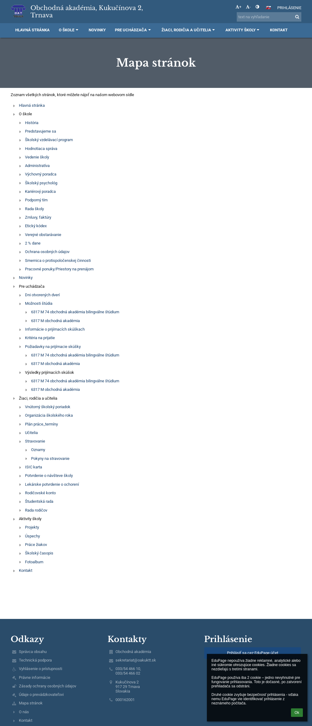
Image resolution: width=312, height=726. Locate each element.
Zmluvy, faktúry (38, 217)
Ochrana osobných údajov (47, 251)
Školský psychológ (41, 183)
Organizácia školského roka (49, 415)
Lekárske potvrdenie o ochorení (52, 484)
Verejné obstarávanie (43, 234)
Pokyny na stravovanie (50, 458)
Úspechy (32, 536)
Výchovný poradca (40, 174)
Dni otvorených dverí (42, 295)
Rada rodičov (36, 510)
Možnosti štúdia (38, 303)
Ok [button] (297, 712)
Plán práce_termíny (41, 424)
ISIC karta (33, 467)
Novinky (26, 277)
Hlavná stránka (32, 105)
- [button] (248, 7)
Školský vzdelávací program (49, 139)
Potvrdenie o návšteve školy (49, 475)
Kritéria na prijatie (40, 337)
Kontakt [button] (279, 30)
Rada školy (34, 209)
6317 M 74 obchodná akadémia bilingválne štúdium (75, 312)
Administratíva (37, 165)
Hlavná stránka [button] (32, 30)
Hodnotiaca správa (41, 148)
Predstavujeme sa (40, 131)
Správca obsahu (33, 651)
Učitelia (31, 432)
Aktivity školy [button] (243, 30)
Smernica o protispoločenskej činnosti (58, 260)
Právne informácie (34, 677)
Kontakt (25, 570)
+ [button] (238, 7)
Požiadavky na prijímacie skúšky (53, 346)
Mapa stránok (31, 703)
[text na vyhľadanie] (269, 17)
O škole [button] (69, 30)
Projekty (32, 527)
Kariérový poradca (40, 191)
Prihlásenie (289, 7)
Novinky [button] (97, 30)
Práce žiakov (36, 544)
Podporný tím (36, 200)
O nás (24, 712)
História (31, 122)
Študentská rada (39, 501)
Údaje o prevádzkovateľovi (41, 694)
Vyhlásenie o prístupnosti (40, 668)
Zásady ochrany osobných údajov (47, 686)
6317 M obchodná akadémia (55, 320)
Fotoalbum (34, 562)
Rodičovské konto (40, 493)
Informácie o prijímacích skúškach (55, 329)
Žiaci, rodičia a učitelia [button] (188, 30)
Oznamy (38, 449)
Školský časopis (39, 553)
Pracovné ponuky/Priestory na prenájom (59, 269)
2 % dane (33, 243)
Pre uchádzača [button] (133, 30)
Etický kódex (36, 226)
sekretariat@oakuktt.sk (135, 660)
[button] (268, 7)
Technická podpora (35, 660)
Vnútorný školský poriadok (47, 407)
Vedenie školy (37, 157)
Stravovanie (35, 441)
